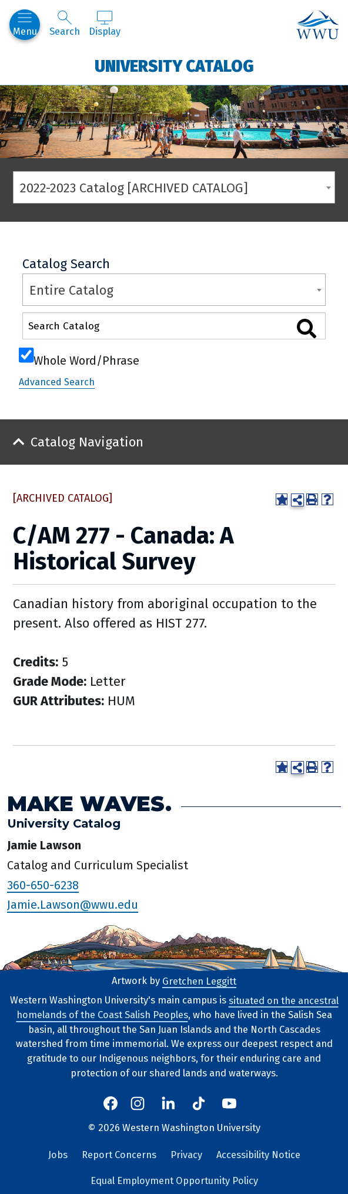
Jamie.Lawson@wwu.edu (72, 905)
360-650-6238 (43, 885)
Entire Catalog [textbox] (71, 290)
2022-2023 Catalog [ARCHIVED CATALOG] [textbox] (134, 188)
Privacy (186, 1154)
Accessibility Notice (258, 1154)
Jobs (58, 1154)
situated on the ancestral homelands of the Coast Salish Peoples (177, 1007)
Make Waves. (89, 803)
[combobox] (174, 187)
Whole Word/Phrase (86, 359)
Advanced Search (57, 382)
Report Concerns (119, 1154)
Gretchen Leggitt (199, 980)
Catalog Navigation (87, 442)
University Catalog (174, 65)
